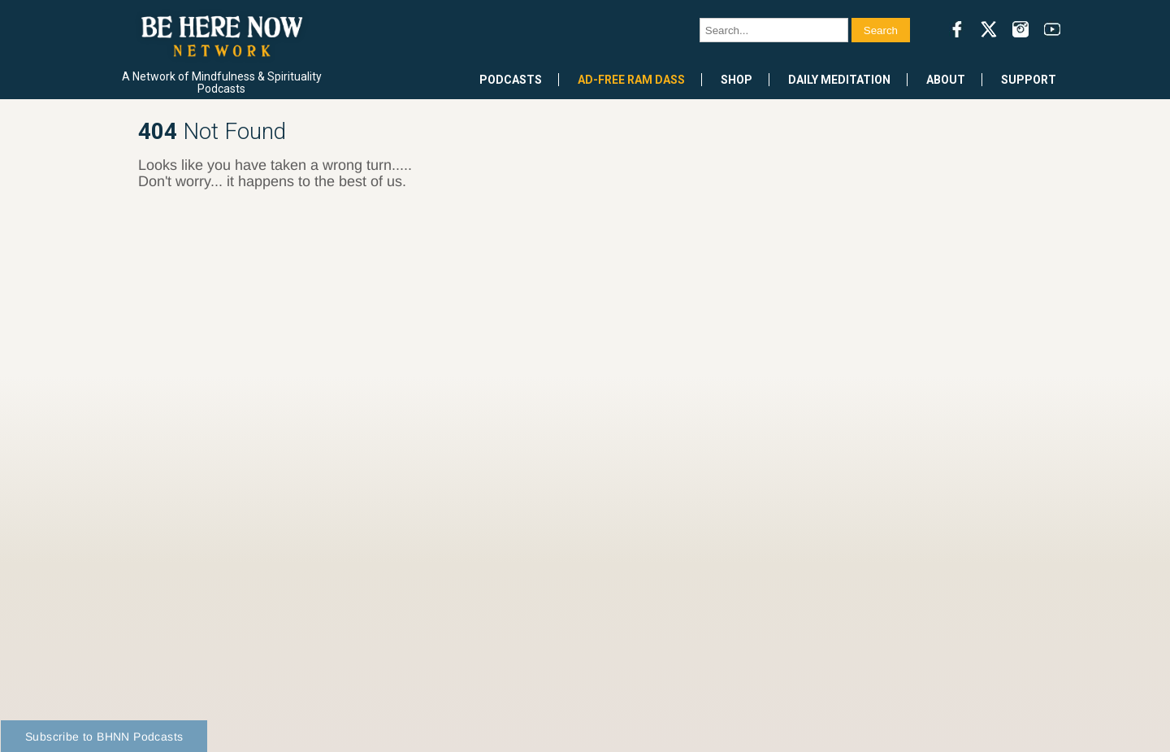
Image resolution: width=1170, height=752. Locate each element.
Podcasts (510, 79)
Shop (736, 79)
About (945, 79)
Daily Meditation (839, 79)
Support (1028, 79)
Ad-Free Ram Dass (631, 79)
